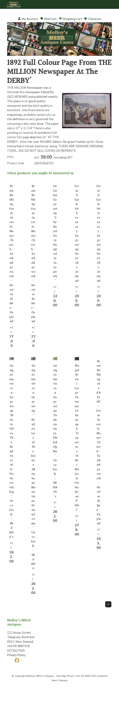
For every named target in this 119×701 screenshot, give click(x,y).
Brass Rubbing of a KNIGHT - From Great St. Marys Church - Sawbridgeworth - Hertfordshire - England (99, 442)
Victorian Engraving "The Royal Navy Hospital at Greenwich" (55, 233)
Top (108, 604)
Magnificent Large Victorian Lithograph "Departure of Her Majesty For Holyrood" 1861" (77, 437)
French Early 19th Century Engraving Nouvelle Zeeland (77, 233)
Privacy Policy (16, 655)
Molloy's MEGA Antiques (40, 676)
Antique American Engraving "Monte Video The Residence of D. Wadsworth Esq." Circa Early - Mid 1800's (11, 451)
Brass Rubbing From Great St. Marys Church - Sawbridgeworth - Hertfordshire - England (11, 254)
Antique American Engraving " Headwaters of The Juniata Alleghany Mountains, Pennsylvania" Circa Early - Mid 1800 (33, 467)
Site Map (61, 676)
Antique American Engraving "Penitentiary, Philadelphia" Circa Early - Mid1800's (55, 431)
